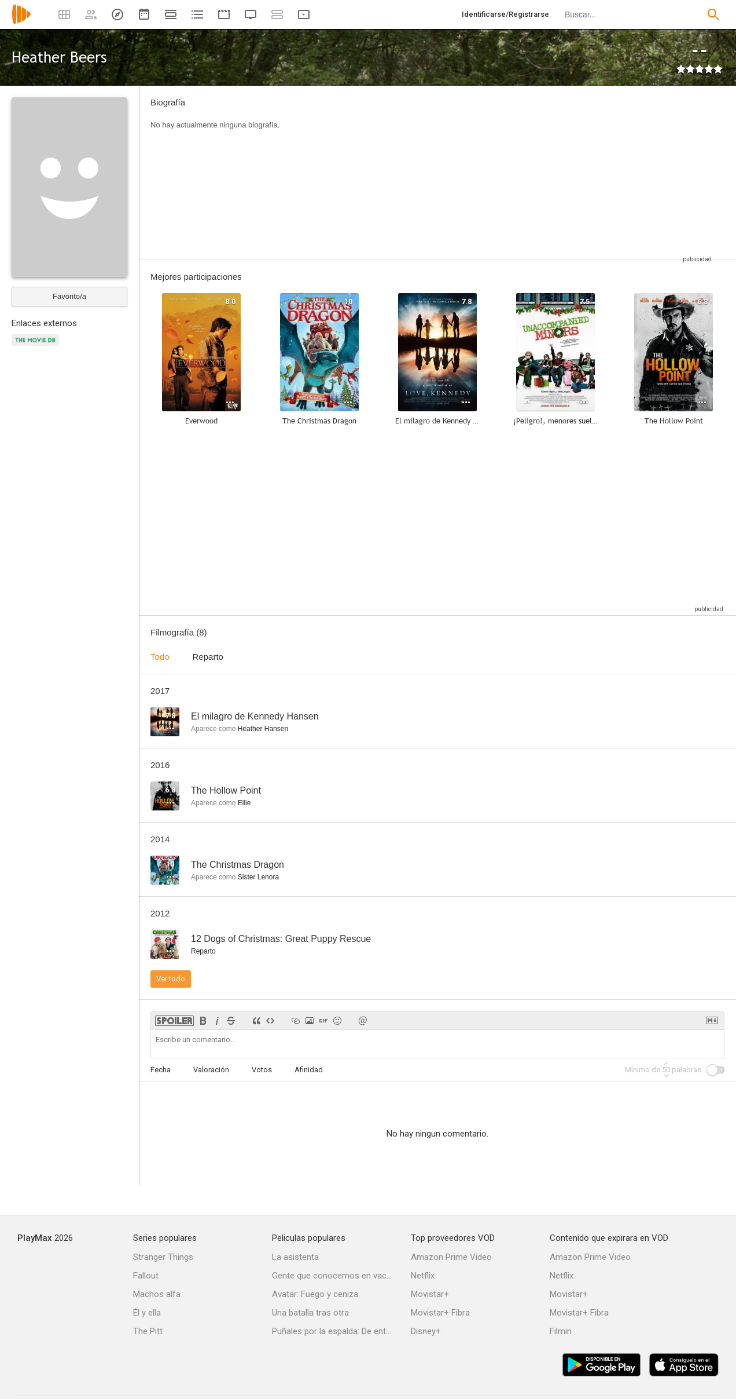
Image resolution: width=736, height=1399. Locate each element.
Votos (262, 1069)
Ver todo (170, 978)
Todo (160, 657)
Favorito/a (69, 296)
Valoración (211, 1069)
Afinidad (309, 1069)
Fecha (160, 1069)
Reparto (208, 657)
